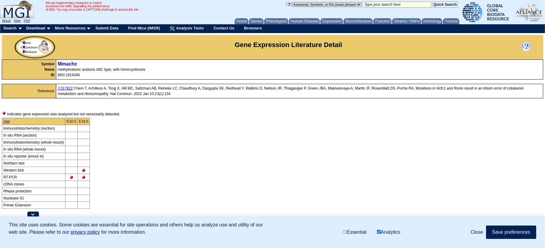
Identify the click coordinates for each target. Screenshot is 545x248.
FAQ (27, 20)
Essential (354, 232)
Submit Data (107, 28)
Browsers (253, 28)
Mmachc (67, 63)
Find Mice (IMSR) (144, 28)
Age (6, 121)
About (6, 20)
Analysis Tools (187, 28)
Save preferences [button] (511, 232)
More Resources (70, 28)
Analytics (388, 232)
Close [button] (477, 232)
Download (35, 28)
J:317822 (65, 88)
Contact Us (223, 28)
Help (17, 20)
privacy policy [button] (85, 232)
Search (9, 28)
